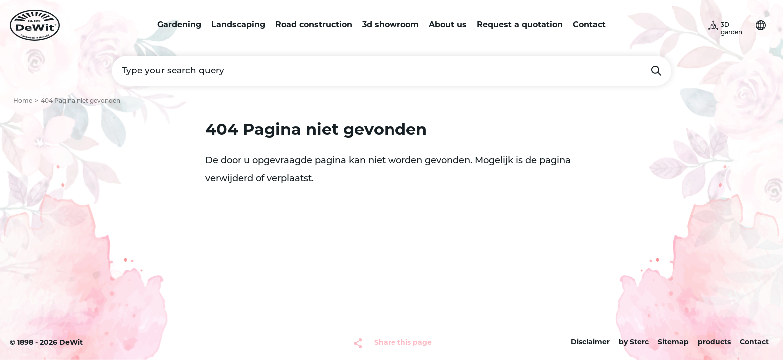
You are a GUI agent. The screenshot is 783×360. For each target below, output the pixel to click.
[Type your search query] (391, 71)
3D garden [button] (731, 29)
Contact (589, 26)
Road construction (313, 26)
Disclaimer (590, 342)
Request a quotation (520, 26)
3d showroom (390, 26)
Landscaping (238, 26)
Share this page (403, 343)
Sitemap (673, 342)
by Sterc (634, 342)
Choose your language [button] (760, 25)
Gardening (179, 26)
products (714, 342)
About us (448, 26)
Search (656, 71)
